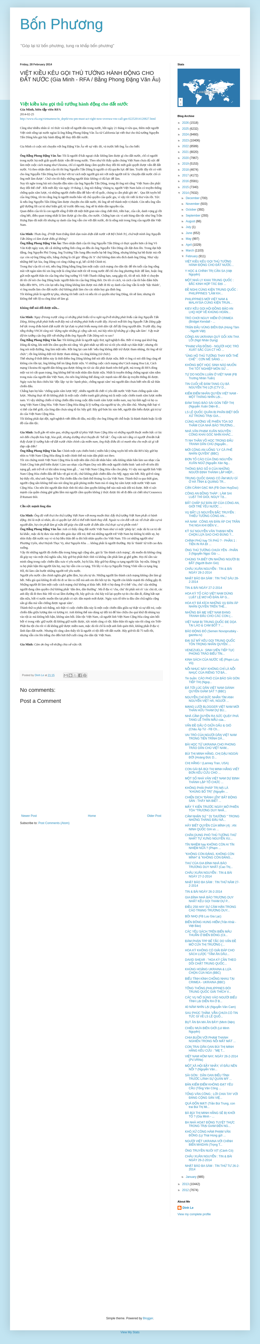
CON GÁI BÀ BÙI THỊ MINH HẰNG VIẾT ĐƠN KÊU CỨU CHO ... (212, 770)
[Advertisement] (130, 1266)
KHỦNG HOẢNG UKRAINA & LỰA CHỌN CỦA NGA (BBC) (208, 971)
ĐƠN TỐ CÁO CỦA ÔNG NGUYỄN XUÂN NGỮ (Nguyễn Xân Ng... (208, 461)
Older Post (154, 816)
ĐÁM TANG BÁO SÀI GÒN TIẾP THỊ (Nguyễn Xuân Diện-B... (209, 404)
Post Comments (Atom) (54, 823)
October (191, 209)
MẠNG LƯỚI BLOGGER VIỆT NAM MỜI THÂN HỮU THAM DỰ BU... (212, 708)
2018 (186, 169)
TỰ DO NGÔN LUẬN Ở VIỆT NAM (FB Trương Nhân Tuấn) (211, 376)
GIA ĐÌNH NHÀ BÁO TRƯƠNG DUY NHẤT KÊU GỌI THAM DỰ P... (209, 899)
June (189, 233)
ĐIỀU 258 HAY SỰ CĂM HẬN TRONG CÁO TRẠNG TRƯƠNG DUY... (210, 908)
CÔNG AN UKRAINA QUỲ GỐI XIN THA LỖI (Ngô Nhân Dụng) (212, 338)
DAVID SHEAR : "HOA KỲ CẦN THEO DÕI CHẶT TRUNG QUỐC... (210, 961)
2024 (186, 134)
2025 (186, 128)
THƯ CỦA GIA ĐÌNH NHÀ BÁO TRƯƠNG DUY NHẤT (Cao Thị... (209, 864)
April (189, 244)
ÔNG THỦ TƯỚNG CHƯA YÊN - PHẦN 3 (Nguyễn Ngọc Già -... (211, 551)
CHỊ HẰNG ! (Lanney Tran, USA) (207, 763)
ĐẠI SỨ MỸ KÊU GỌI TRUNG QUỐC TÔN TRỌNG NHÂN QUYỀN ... (210, 642)
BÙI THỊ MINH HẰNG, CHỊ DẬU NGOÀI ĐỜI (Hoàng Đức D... (211, 755)
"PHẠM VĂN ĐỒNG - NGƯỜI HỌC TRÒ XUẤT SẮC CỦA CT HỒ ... (212, 348)
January (191, 1177)
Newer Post (29, 816)
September (193, 215)
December (193, 198)
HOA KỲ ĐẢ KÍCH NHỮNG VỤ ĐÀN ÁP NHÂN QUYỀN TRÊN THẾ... (211, 604)
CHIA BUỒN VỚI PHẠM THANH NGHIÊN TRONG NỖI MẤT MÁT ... (210, 1039)
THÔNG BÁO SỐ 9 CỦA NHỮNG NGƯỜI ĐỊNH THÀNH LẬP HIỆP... (209, 470)
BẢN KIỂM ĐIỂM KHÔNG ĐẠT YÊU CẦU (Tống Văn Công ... (209, 1086)
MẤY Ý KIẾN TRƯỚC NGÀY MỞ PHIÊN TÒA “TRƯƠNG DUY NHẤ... (212, 808)
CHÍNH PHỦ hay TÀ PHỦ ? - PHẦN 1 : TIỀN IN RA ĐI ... (211, 542)
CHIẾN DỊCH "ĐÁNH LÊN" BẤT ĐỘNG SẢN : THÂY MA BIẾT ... (211, 799)
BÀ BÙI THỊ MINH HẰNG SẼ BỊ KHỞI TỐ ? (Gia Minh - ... (210, 1114)
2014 (186, 193)
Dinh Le (40, 675)
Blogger (148, 1318)
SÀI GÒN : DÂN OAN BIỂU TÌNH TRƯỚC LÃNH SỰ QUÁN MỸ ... (208, 1077)
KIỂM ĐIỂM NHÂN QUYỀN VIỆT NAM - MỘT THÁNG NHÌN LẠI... (211, 395)
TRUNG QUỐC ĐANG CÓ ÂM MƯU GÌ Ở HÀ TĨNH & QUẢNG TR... (211, 480)
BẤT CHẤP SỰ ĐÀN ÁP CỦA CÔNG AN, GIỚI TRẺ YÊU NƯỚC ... (212, 504)
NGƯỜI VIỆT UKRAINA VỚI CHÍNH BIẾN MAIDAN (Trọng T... (209, 1142)
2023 (186, 140)
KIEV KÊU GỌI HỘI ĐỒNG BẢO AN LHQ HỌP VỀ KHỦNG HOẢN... (209, 310)
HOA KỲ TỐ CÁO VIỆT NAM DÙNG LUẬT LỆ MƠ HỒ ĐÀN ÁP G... (209, 595)
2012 (186, 1190)
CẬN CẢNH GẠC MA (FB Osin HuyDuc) (211, 487)
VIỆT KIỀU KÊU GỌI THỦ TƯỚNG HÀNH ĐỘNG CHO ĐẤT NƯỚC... (209, 263)
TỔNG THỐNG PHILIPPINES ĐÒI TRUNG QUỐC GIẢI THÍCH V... (208, 989)
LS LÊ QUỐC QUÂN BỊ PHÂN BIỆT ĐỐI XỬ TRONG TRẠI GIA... (212, 413)
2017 (186, 175)
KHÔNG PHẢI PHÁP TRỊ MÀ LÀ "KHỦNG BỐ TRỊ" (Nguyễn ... (206, 789)
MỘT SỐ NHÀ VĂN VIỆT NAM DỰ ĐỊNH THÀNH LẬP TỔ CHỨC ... (212, 780)
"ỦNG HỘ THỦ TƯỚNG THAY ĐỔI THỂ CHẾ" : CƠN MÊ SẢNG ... (211, 357)
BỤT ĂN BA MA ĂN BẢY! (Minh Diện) (210, 1022)
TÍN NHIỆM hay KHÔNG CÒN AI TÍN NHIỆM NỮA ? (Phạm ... (209, 846)
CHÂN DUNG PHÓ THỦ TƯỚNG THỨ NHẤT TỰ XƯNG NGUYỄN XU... (210, 836)
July (189, 227)
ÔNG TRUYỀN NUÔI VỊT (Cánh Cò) (209, 1150)
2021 (186, 152)
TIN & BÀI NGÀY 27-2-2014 (203, 588)
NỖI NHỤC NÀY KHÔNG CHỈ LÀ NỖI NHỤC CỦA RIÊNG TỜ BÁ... (210, 670)
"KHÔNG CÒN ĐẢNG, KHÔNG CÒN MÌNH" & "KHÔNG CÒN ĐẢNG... (209, 855)
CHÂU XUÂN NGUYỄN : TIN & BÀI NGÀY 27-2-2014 (208, 874)
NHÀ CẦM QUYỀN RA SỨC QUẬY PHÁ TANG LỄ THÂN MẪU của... (212, 717)
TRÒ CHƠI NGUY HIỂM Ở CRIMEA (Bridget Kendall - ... (209, 319)
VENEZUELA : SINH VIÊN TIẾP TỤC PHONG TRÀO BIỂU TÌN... (209, 651)
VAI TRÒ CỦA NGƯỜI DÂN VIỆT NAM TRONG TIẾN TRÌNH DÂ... (210, 736)
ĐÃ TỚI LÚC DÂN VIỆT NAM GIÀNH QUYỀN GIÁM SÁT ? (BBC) (209, 689)
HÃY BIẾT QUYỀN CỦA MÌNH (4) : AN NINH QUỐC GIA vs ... (210, 827)
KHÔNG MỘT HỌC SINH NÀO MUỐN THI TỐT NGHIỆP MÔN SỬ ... (210, 366)
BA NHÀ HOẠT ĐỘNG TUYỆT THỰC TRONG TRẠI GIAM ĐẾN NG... (210, 1124)
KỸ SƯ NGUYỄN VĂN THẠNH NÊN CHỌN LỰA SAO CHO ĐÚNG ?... (209, 532)
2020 (186, 158)
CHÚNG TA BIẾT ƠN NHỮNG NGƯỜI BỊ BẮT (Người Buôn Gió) (212, 561)
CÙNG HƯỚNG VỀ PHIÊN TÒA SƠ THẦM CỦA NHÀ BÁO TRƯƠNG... (210, 423)
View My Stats (130, 1332)
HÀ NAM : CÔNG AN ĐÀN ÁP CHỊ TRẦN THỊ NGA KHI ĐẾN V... (212, 523)
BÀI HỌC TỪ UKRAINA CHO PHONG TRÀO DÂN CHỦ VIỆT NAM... (210, 746)
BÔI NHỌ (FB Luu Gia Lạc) (203, 916)
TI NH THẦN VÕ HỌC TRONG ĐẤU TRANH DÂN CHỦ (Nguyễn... (209, 442)
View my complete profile (194, 1214)
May (189, 239)
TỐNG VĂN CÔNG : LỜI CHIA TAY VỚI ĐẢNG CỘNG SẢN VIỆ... (211, 1095)
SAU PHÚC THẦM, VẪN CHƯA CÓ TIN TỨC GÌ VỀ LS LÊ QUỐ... (211, 1014)
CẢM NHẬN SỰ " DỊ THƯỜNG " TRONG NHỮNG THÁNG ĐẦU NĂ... (212, 818)
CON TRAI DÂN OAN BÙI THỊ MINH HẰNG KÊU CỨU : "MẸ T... (209, 1048)
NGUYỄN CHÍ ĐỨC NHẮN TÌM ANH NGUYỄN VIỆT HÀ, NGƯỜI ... (209, 699)
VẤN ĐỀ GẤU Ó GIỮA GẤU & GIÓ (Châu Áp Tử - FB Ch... (208, 727)
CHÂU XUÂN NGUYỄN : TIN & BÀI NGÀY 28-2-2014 (208, 570)
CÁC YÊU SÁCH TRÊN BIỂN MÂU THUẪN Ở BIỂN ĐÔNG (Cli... (208, 933)
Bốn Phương (61, 24)
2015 (186, 187)
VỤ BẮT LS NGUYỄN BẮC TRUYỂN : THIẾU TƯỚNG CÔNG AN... (210, 514)
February (192, 256)
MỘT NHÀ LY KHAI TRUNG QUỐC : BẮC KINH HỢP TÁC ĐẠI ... (209, 281)
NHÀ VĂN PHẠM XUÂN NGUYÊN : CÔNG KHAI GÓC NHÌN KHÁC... (209, 432)
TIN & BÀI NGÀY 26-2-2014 (203, 891)
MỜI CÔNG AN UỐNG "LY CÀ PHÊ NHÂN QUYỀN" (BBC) (208, 451)
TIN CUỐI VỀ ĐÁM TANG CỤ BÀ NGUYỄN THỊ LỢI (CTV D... (207, 385)
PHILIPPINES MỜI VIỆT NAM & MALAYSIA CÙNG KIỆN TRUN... (208, 300)
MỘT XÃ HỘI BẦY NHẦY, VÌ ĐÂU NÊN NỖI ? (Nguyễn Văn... (211, 1067)
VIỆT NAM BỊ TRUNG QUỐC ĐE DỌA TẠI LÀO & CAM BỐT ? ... (210, 623)
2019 (186, 163)
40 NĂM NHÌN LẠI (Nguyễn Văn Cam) (210, 1007)
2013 (186, 1184)
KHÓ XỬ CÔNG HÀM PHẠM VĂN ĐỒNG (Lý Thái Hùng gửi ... (207, 1133)
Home (92, 816)
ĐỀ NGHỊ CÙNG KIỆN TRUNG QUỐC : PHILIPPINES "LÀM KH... (211, 291)
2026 (186, 122)
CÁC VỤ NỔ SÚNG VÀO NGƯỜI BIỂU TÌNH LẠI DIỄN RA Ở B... (211, 999)
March (190, 250)
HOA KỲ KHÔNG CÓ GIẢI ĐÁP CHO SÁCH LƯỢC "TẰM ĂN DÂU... (209, 952)
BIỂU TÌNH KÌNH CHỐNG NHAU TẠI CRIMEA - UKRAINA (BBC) (209, 980)
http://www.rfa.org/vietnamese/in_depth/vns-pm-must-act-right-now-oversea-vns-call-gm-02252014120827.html (88, 119)
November (193, 204)
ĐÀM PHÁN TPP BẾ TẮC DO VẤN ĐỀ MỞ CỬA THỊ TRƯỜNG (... (210, 942)
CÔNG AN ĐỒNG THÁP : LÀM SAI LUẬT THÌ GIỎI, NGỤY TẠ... (208, 495)
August (191, 221)
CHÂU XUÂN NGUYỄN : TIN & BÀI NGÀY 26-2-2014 (208, 1158)
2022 (186, 146)
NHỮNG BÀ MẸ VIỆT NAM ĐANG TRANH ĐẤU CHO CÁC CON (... (209, 614)
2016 (186, 181)
